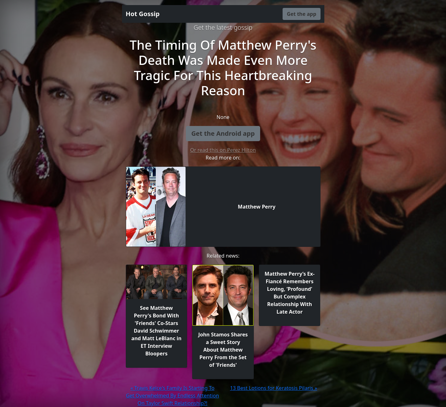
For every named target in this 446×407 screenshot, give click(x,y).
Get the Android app (223, 133)
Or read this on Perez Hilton (223, 150)
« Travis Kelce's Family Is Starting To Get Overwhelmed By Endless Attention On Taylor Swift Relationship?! (172, 396)
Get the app (301, 13)
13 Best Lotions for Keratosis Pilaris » (273, 388)
